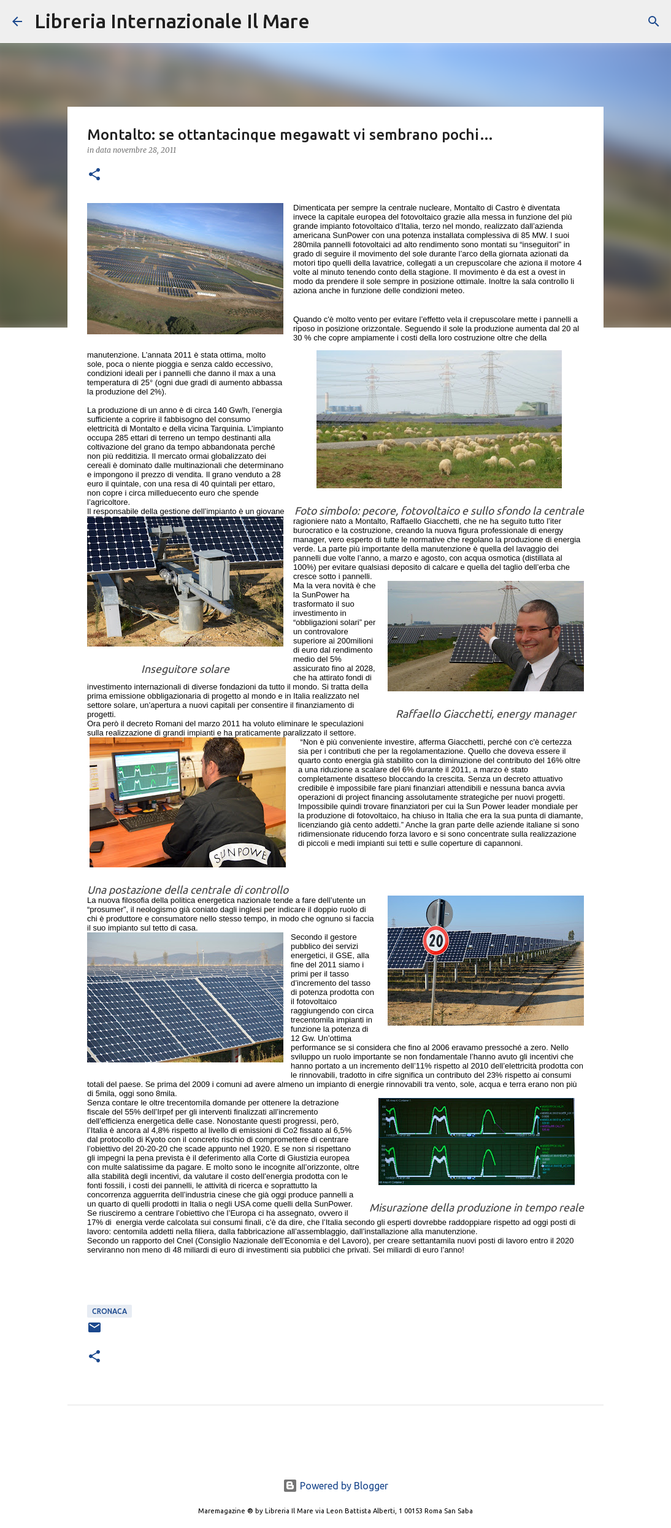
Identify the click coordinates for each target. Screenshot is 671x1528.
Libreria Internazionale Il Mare (172, 21)
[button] (94, 175)
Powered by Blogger (335, 1485)
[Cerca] (327, 21)
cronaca (109, 1311)
